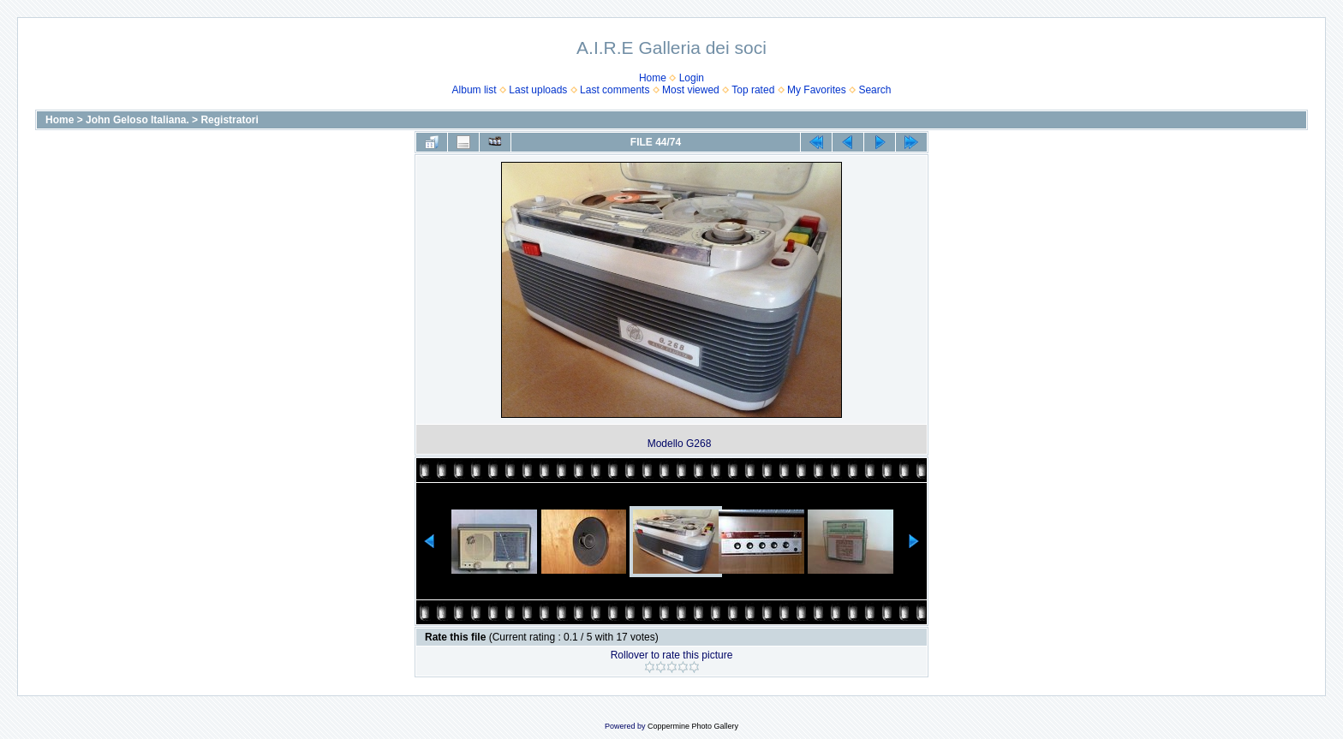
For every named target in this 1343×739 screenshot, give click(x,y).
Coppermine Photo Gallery (693, 726)
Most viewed (690, 90)
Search (874, 90)
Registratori (229, 120)
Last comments (614, 90)
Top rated (752, 90)
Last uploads (538, 90)
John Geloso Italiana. (137, 120)
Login (691, 78)
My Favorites (816, 90)
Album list (474, 90)
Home (652, 78)
